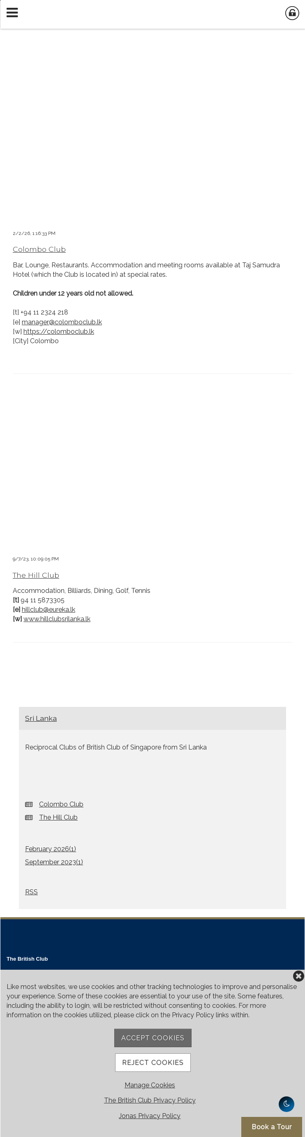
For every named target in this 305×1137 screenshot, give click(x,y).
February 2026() (50, 849)
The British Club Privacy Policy (150, 1100)
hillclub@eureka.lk (48, 609)
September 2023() (54, 862)
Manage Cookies (150, 1085)
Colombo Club (39, 249)
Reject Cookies (153, 1062)
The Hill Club (36, 575)
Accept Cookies (153, 1038)
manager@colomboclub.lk (62, 322)
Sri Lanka (41, 718)
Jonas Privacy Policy (149, 1116)
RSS (31, 892)
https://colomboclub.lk (58, 331)
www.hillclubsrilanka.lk (56, 619)
